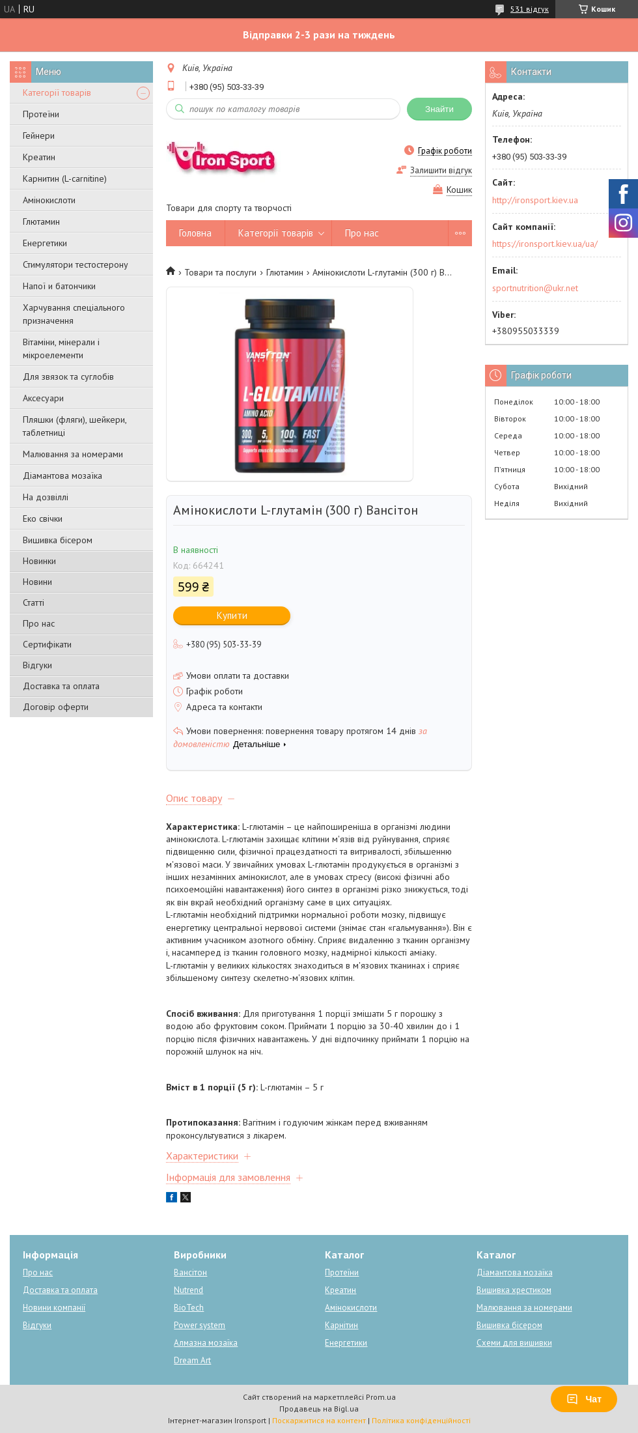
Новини (37, 582)
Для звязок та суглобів (68, 376)
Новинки (39, 561)
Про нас (39, 623)
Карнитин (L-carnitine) (65, 178)
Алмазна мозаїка (206, 1342)
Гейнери (39, 135)
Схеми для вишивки (514, 1342)
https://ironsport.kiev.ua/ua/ (545, 243)
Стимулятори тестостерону (75, 264)
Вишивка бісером (57, 540)
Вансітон (190, 1272)
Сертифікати (47, 644)
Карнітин (341, 1325)
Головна (195, 233)
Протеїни (41, 114)
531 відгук (529, 9)
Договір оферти (56, 707)
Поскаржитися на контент (319, 1420)
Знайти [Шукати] (439, 109)
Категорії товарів (57, 92)
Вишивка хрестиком (514, 1290)
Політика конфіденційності (421, 1420)
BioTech (189, 1307)
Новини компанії (54, 1307)
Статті (33, 602)
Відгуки (37, 665)
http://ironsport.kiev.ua (535, 200)
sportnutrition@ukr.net (535, 288)
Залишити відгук (441, 170)
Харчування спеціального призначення (74, 314)
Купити (232, 615)
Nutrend (188, 1290)
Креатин (39, 157)
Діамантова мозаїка (62, 475)
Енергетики (45, 243)
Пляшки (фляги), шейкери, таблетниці (74, 426)
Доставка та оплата (61, 686)
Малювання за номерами (73, 454)
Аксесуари (43, 398)
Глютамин (41, 221)
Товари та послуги (220, 272)
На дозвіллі (45, 497)
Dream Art (192, 1360)
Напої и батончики (59, 286)
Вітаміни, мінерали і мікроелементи (61, 348)
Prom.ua (381, 1397)
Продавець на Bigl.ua (319, 1408)
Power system (199, 1325)
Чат (584, 1399)
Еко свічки (42, 518)
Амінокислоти (49, 200)
